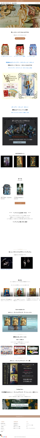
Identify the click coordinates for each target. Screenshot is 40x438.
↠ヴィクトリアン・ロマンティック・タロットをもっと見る (20, 67)
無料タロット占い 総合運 (17, 428)
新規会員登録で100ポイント (20, 416)
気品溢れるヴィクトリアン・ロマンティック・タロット (20, 62)
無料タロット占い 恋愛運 (17, 426)
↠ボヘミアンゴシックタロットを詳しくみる (20, 112)
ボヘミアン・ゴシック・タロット (20, 107)
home (27, 421)
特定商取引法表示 (3, 423)
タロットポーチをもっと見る (20, 38)
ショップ (27, 423)
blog (26, 426)
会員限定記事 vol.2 (16, 423)
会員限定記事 (16, 421)
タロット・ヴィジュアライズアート (30, 428)
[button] (18, 26)
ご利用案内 (2, 421)
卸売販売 (2, 431)
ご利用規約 (2, 426)
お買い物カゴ (2, 428)
